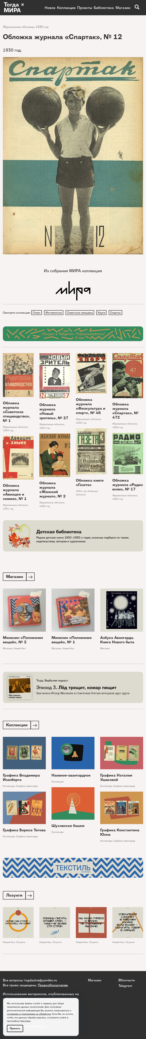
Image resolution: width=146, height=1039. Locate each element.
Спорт (37, 313)
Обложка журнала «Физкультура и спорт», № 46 (90, 406)
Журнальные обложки (18, 27)
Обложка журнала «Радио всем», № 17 (127, 485)
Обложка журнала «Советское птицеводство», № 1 (16, 412)
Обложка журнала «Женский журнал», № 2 (52, 490)
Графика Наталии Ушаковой (116, 778)
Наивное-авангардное (71, 776)
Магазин (123, 7)
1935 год (8, 430)
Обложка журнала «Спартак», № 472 (125, 411)
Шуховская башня (68, 826)
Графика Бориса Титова (24, 831)
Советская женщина (81, 313)
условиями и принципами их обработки (29, 1014)
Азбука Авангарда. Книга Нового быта (117, 640)
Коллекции (66, 7)
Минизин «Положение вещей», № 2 (23, 640)
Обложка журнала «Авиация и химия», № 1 (15, 492)
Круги (102, 313)
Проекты (84, 7)
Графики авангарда (27, 787)
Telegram (125, 985)
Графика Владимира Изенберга (21, 778)
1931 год (8, 509)
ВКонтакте (126, 980)
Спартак (117, 313)
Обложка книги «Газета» (90, 483)
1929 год (117, 427)
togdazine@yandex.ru (40, 980)
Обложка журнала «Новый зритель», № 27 (53, 412)
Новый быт (20, 649)
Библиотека (104, 7)
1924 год (44, 428)
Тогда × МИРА (14, 7)
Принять (15, 1028)
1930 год (42, 27)
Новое (50, 7)
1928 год (81, 423)
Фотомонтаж (54, 313)
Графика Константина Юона (119, 833)
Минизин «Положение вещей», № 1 (72, 640)
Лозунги (20, 943)
